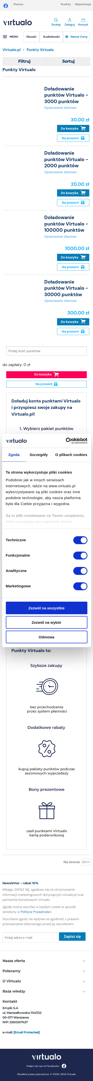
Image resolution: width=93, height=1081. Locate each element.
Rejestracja (83, 4)
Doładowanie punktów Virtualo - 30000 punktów (66, 288)
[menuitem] (31, 36)
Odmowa (46, 637)
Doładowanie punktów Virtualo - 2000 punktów (66, 159)
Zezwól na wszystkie (47, 608)
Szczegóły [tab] (39, 454)
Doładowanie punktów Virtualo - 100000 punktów (66, 223)
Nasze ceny (76, 37)
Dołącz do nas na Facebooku (46, 1066)
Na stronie (71, 862)
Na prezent (73, 138)
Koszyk (83, 22)
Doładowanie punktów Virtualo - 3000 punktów (66, 95)
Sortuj (68, 61)
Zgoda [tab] (14, 454)
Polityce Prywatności (36, 912)
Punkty (66, 4)
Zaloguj (69, 22)
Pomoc (19, 4)
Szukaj (56, 22)
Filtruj (24, 61)
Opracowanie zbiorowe (60, 108)
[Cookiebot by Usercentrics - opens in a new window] (66, 441)
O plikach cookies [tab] (71, 454)
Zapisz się (72, 936)
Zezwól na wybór (46, 622)
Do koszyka (73, 128)
